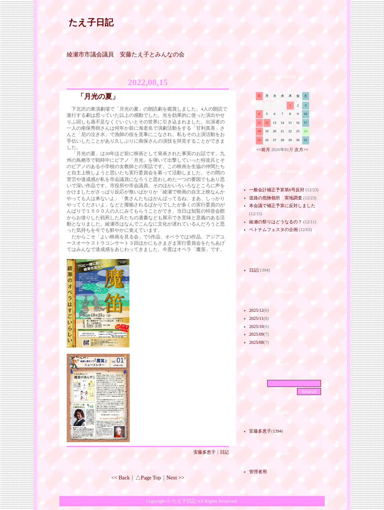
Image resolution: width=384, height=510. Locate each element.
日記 (224, 452)
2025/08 (256, 342)
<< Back (120, 478)
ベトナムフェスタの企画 (273, 229)
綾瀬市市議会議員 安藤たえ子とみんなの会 (126, 54)
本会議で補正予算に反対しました (282, 205)
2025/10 (256, 326)
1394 (277, 431)
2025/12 (256, 310)
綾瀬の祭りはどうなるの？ (275, 221)
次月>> (301, 149)
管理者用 (258, 471)
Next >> (176, 478)
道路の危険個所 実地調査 (275, 197)
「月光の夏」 (98, 96)
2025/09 (256, 334)
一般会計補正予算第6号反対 (276, 189)
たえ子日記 (91, 22)
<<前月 (263, 149)
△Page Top (148, 478)
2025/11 (256, 318)
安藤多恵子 (204, 452)
